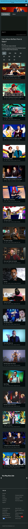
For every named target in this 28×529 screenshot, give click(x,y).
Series (3, 495)
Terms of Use (18, 518)
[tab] (5, 14)
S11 (4, 53)
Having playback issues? (21, 34)
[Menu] (26, 5)
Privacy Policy (17, 1)
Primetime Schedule (19, 495)
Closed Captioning (6, 508)
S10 (10, 53)
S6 (9, 56)
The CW (2, 4)
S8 (20, 53)
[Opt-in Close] (26, 1)
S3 (4, 60)
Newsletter (17, 498)
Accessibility (4, 510)
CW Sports (4, 498)
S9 (15, 53)
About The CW (18, 508)
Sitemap (17, 514)
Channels (4, 500)
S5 (14, 56)
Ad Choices (4, 512)
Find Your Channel (19, 500)
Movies (3, 497)
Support (4, 502)
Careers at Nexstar (19, 513)
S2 (9, 60)
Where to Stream (18, 497)
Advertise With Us (6, 515)
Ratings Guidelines (6, 513)
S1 (14, 60)
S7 (4, 56)
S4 (19, 56)
